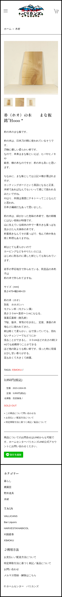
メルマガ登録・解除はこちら (20, 575)
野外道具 (9, 493)
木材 (17, 28)
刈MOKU (17, 369)
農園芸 (7, 487)
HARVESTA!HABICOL (16, 528)
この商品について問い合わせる (21, 413)
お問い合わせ (11, 569)
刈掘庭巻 (9, 534)
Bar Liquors (10, 522)
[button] (5, 11)
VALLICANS (10, 516)
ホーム (7, 28)
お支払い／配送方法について (20, 417)
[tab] (8, 102)
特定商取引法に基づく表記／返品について (26, 422)
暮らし (7, 481)
